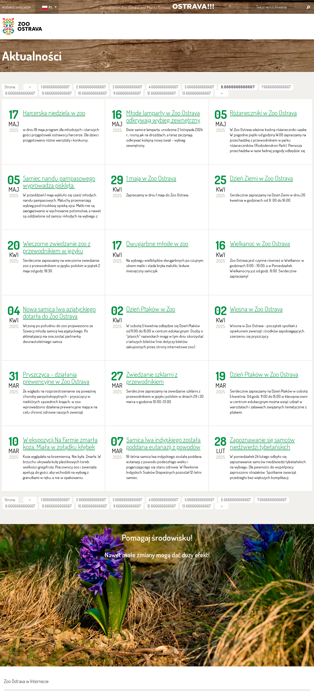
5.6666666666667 (199, 86)
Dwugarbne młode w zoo (157, 244)
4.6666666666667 (163, 86)
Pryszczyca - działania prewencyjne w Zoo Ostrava (56, 378)
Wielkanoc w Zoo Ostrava (260, 244)
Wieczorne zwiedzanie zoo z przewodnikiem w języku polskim (56, 247)
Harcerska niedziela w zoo (54, 113)
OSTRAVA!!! (193, 6)
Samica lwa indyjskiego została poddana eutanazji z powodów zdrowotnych (163, 443)
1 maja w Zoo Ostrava (151, 178)
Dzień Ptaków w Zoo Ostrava (264, 374)
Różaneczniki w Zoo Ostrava (263, 113)
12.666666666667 (162, 93)
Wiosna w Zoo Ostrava (256, 309)
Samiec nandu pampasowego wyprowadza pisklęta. (59, 182)
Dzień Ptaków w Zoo (150, 309)
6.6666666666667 (236, 499)
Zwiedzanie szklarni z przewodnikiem (152, 378)
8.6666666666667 (20, 93)
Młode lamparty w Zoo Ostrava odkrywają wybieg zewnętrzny (163, 116)
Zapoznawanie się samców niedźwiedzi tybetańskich (262, 443)
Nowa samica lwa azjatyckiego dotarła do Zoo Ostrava (59, 312)
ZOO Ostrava (22, 27)
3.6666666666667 (127, 86)
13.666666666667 (197, 93)
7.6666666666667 (276, 86)
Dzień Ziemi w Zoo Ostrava (261, 178)
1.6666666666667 (55, 86)
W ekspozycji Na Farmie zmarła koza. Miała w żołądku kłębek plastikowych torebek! (60, 443)
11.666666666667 (127, 93)
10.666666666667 (92, 93)
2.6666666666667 (91, 86)
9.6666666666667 (57, 93)
